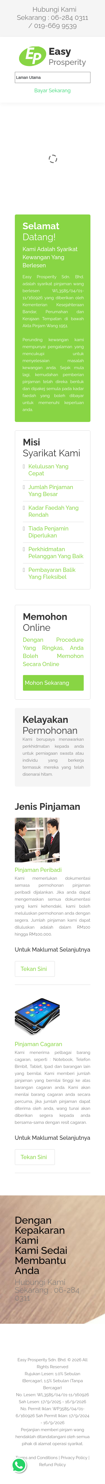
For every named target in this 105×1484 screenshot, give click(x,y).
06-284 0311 (69, 17)
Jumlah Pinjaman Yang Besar (51, 490)
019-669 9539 (55, 26)
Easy (67, 56)
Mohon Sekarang (47, 683)
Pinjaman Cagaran (38, 1044)
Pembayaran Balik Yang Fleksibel (52, 573)
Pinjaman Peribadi (38, 870)
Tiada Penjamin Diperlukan (49, 532)
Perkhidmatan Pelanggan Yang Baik (56, 553)
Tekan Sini (34, 969)
